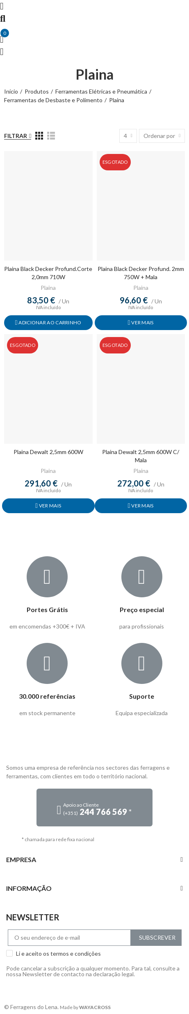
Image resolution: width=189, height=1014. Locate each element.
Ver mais (142, 322)
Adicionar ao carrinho (50, 322)
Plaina (48, 287)
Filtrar (15, 135)
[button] (94, 807)
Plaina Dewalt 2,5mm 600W (48, 451)
